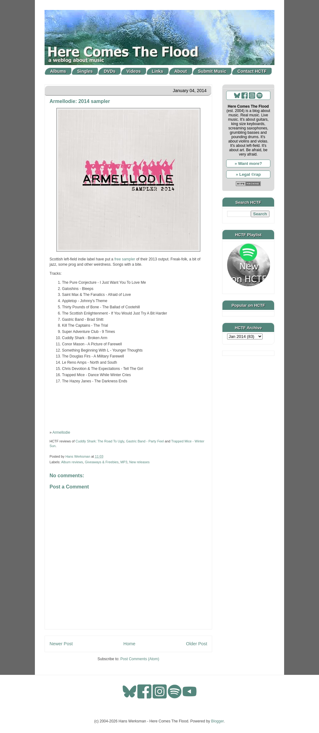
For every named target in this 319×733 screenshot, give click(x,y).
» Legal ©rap (248, 174)
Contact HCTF (251, 71)
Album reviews (72, 462)
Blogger (217, 721)
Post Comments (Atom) (139, 659)
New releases (139, 462)
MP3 (123, 462)
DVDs (109, 71)
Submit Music (212, 71)
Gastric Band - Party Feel (145, 441)
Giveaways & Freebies (101, 462)
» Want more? (248, 163)
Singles (85, 71)
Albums (58, 71)
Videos (133, 71)
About (180, 71)
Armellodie (61, 432)
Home (129, 643)
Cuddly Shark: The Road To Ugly (99, 441)
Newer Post (61, 643)
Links (157, 71)
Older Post (196, 643)
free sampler (124, 259)
